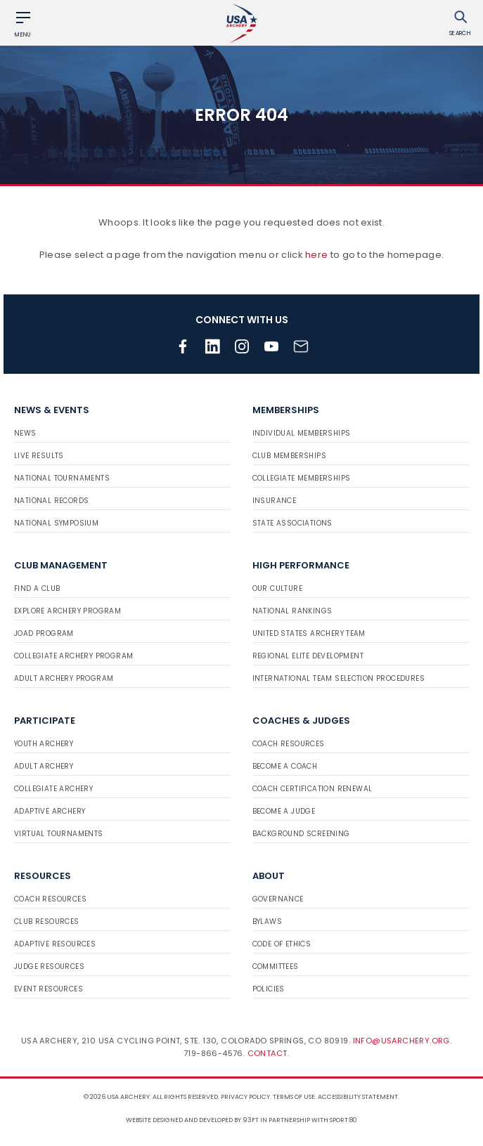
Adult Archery (43, 766)
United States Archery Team (309, 633)
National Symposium (56, 523)
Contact (267, 1053)
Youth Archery (43, 743)
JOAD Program (44, 633)
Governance (278, 899)
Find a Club (37, 588)
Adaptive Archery (49, 811)
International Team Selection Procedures (338, 678)
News (25, 433)
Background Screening (301, 833)
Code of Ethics (281, 944)
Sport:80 (343, 1120)
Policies (268, 989)
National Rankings (292, 611)
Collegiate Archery (53, 788)
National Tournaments (62, 478)
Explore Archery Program (67, 611)
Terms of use (294, 1097)
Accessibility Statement (358, 1097)
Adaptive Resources (55, 944)
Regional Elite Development (307, 656)
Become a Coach (285, 766)
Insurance (274, 500)
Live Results (39, 455)
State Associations (292, 523)
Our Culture (277, 588)
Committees (275, 966)
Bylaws (267, 921)
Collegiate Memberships (301, 478)
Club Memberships (289, 455)
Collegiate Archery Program (73, 656)
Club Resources (46, 921)
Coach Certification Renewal (312, 788)
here (316, 254)
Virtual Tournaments (58, 833)
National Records (51, 500)
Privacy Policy (245, 1097)
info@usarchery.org (401, 1040)
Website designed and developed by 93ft (192, 1120)
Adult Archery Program (63, 678)
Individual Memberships (301, 433)
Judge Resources (49, 966)
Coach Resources (288, 743)
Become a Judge (284, 811)
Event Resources (48, 989)
